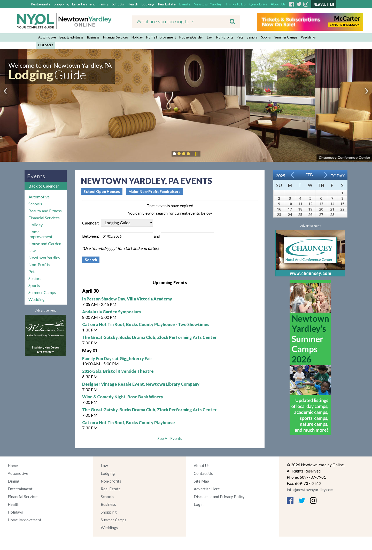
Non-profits (224, 37)
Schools (118, 4)
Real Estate (167, 4)
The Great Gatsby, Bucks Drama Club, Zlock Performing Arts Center (149, 337)
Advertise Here (207, 488)
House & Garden (191, 37)
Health (133, 4)
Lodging (148, 4)
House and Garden (44, 243)
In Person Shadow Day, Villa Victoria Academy (127, 298)
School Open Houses (101, 191)
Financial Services (115, 37)
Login (199, 504)
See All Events (170, 438)
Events (184, 4)
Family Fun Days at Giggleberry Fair (117, 358)
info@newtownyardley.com (310, 489)
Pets (240, 37)
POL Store (45, 45)
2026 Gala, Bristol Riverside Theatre (118, 371)
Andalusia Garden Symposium (111, 311)
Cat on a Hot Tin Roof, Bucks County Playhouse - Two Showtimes (145, 324)
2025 (280, 175)
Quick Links (258, 4)
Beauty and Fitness (45, 210)
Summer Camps (285, 37)
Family (103, 4)
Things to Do (235, 4)
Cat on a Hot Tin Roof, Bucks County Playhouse (128, 422)
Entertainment (83, 4)
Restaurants (40, 4)
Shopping (61, 4)
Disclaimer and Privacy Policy (219, 496)
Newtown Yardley (207, 4)
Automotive (47, 37)
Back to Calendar (43, 185)
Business (93, 37)
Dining (13, 481)
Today (338, 175)
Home (13, 465)
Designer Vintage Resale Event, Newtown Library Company (140, 384)
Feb (309, 174)
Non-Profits (39, 264)
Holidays (15, 512)
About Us (278, 4)
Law (210, 37)
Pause (196, 153)
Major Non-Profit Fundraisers (154, 191)
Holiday (137, 37)
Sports (266, 37)
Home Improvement (161, 37)
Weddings (308, 37)
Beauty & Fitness (71, 37)
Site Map (201, 481)
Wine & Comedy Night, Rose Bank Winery (122, 396)
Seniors (252, 37)
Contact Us (203, 473)
